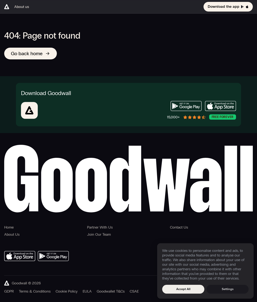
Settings (228, 289)
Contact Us (179, 227)
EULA (87, 291)
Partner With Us (100, 227)
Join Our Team (99, 234)
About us (21, 6)
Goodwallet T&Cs (111, 291)
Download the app (228, 7)
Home (9, 227)
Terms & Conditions (35, 291)
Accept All (183, 289)
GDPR (9, 291)
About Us (12, 234)
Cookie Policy (67, 291)
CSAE (134, 291)
